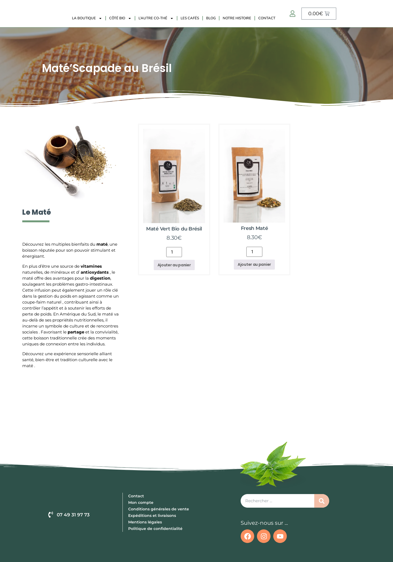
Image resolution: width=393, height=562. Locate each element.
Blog (211, 18)
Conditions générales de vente (158, 509)
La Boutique (87, 18)
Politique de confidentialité (155, 528)
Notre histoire (237, 18)
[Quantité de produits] (174, 252)
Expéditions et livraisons (152, 515)
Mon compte (140, 502)
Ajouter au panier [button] (174, 265)
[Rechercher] (321, 501)
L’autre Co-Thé (156, 18)
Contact (266, 18)
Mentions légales (145, 522)
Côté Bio (120, 18)
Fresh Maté (254, 228)
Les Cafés (190, 18)
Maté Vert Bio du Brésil (174, 229)
